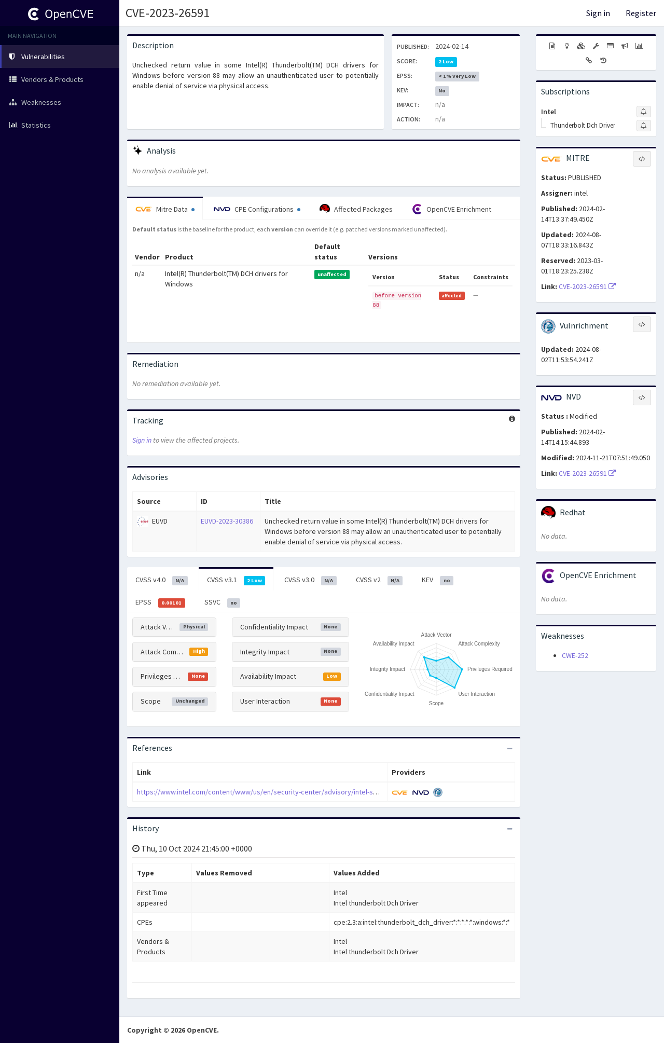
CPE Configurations (257, 209)
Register (641, 13)
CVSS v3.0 (310, 580)
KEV (437, 580)
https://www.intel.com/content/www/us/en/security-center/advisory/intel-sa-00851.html (274, 792)
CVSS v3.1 (236, 580)
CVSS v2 (379, 580)
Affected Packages (356, 209)
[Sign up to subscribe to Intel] (644, 111)
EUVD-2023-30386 (227, 521)
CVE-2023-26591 (168, 13)
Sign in (598, 13)
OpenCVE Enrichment (451, 209)
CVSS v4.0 (161, 580)
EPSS (160, 602)
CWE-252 (575, 655)
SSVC (222, 602)
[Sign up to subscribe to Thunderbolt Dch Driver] (644, 125)
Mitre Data (165, 209)
